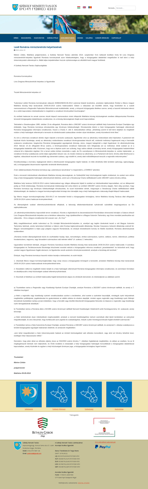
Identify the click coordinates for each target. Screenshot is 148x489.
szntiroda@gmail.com (34, 453)
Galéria (89, 38)
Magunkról (26, 38)
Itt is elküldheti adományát (105, 442)
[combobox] (125, 8)
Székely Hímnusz (59, 396)
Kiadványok (39, 38)
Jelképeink (29, 396)
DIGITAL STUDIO (83, 483)
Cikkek (80, 38)
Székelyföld (52, 38)
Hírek (16, 38)
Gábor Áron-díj (102, 38)
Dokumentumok (68, 38)
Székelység (89, 396)
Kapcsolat (116, 38)
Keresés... (111, 8)
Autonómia (119, 396)
